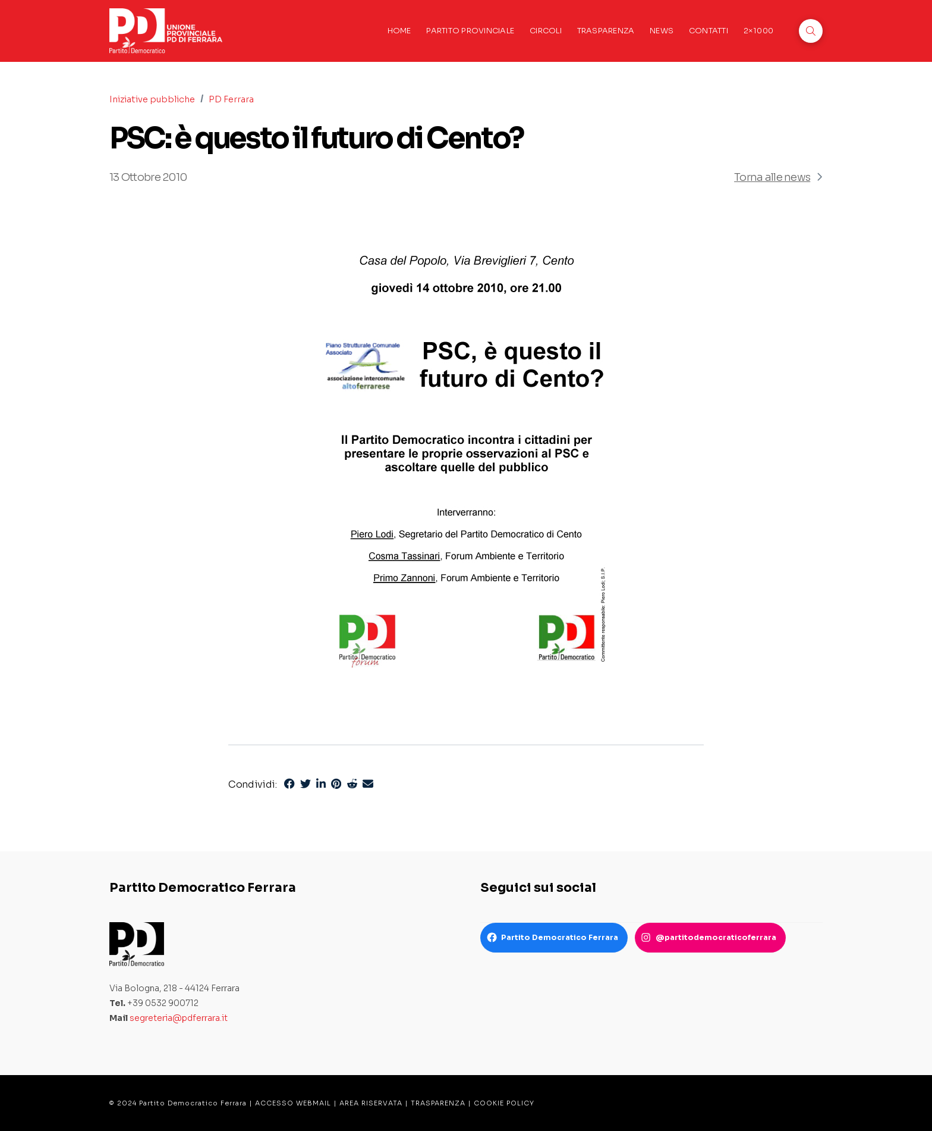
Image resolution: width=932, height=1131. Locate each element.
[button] (811, 31)
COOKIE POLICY (504, 1103)
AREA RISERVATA (370, 1103)
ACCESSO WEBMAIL (293, 1103)
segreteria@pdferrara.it (179, 1018)
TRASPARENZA (438, 1103)
